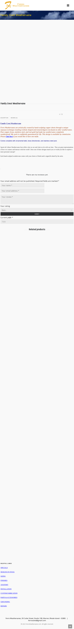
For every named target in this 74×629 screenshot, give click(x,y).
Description (4, 118)
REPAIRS (4, 606)
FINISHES (4, 580)
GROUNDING (5, 602)
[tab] (4, 117)
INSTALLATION (6, 589)
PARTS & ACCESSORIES (9, 597)
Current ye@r (6, 217)
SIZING (3, 576)
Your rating (5, 206)
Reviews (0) (14, 118)
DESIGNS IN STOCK (8, 572)
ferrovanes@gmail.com (37, 620)
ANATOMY (4, 585)
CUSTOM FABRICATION (9, 593)
